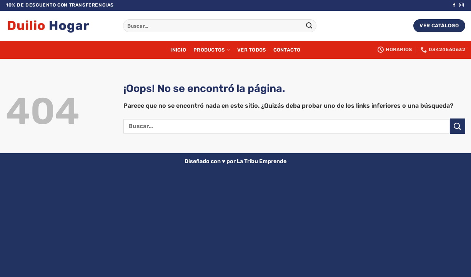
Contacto (287, 50)
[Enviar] (309, 25)
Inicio (178, 50)
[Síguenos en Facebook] (454, 5)
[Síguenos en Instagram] (461, 5)
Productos (211, 49)
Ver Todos (251, 50)
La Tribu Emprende (261, 161)
